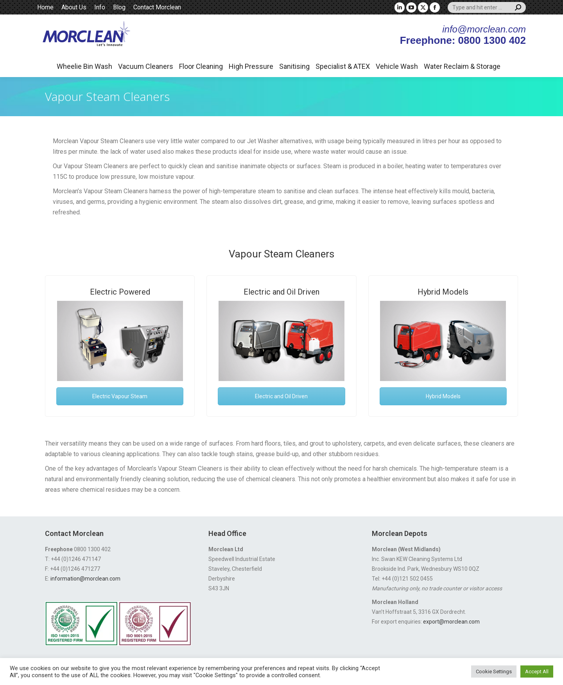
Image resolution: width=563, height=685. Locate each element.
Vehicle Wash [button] (397, 66)
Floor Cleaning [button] (201, 66)
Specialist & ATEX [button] (343, 66)
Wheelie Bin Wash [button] (84, 66)
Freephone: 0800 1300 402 (463, 40)
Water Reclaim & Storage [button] (462, 66)
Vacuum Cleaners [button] (145, 66)
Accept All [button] (537, 671)
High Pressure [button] (251, 66)
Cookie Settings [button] (494, 671)
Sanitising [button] (294, 66)
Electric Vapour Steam (119, 396)
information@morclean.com (85, 578)
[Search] (487, 7)
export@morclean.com (451, 621)
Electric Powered (120, 292)
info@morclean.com (484, 29)
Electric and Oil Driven (281, 292)
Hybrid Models (443, 292)
